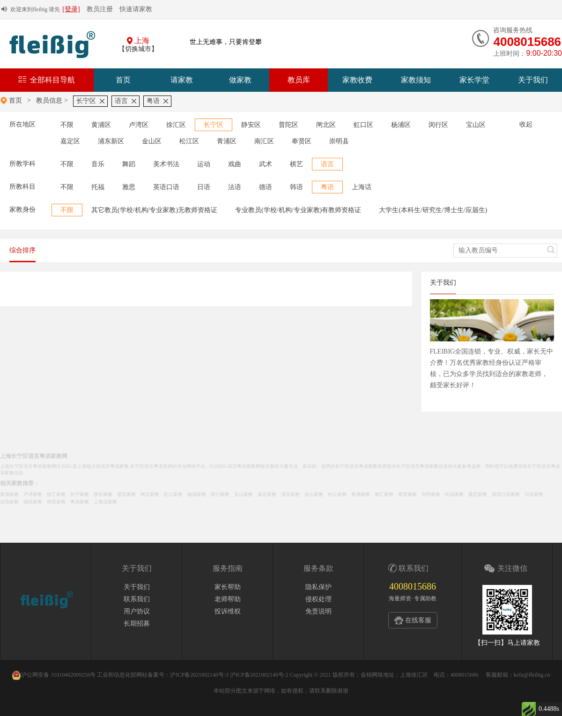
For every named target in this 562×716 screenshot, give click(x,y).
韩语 (296, 187)
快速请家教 (135, 9)
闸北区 (326, 124)
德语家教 (32, 501)
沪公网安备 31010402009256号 (54, 675)
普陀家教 (126, 494)
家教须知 (416, 80)
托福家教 (454, 494)
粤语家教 (79, 501)
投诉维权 (227, 611)
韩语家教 (56, 501)
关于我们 (533, 80)
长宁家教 (79, 494)
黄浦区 (101, 124)
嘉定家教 (267, 494)
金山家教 (313, 494)
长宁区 (86, 100)
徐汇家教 (56, 494)
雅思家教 (477, 494)
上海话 (361, 187)
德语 (265, 187)
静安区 (251, 124)
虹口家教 (173, 494)
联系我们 (137, 599)
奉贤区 (301, 141)
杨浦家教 (196, 494)
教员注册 (100, 9)
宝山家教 (243, 494)
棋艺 (296, 164)
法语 (234, 187)
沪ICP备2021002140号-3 (199, 675)
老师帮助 (227, 599)
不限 (67, 124)
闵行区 (438, 124)
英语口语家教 (506, 494)
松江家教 (337, 494)
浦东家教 (290, 494)
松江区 (189, 141)
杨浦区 (401, 124)
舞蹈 (128, 164)
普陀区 (288, 124)
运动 (203, 164)
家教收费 (357, 80)
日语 (203, 187)
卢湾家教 (32, 494)
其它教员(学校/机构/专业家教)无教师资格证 (154, 210)
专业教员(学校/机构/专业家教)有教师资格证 (298, 210)
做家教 (240, 80)
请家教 (181, 80)
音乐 (97, 164)
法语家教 (9, 501)
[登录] (71, 9)
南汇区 (264, 141)
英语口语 (166, 187)
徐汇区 (176, 124)
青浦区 (227, 141)
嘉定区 (70, 141)
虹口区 (363, 124)
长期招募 (137, 623)
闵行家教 (220, 494)
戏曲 (234, 164)
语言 (121, 100)
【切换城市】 (138, 48)
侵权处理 (318, 599)
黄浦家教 (9, 494)
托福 (97, 187)
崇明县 (339, 141)
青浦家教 (360, 494)
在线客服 (418, 620)
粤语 (153, 100)
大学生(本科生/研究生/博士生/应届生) (433, 210)
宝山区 (476, 124)
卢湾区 (138, 124)
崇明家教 (431, 494)
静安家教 (103, 494)
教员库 (299, 80)
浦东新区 (111, 141)
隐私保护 (318, 587)
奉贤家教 (407, 494)
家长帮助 (227, 587)
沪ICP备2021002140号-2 (259, 675)
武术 (265, 164)
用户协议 (137, 611)
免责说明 (318, 611)
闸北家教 (149, 494)
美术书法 (166, 164)
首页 (123, 80)
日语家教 (534, 494)
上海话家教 (105, 501)
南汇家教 (384, 494)
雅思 (128, 187)
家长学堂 (474, 80)
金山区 (152, 141)
